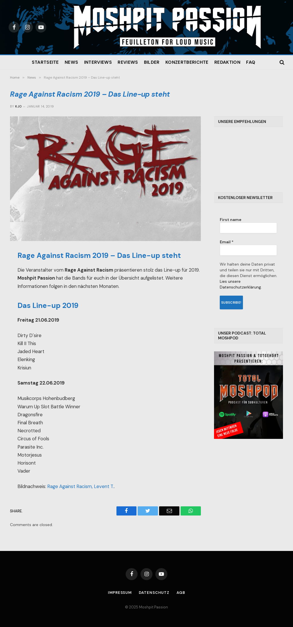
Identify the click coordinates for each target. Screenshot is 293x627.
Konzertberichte (187, 62)
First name (230, 219)
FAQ (250, 62)
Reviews (128, 62)
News (71, 62)
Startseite (45, 62)
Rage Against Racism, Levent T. (80, 486)
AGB (181, 592)
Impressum (120, 592)
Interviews (98, 62)
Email (226, 241)
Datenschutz (154, 592)
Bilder (152, 62)
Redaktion (227, 62)
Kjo (18, 106)
